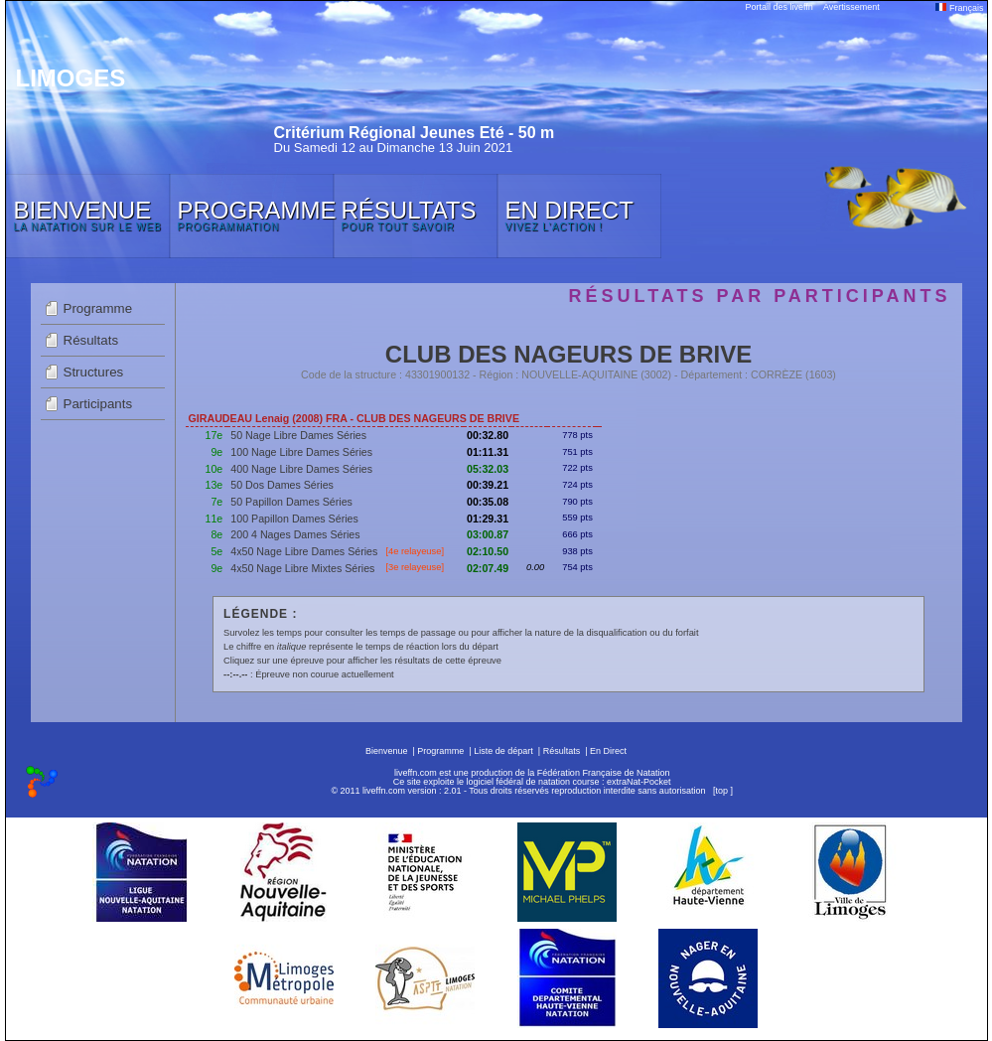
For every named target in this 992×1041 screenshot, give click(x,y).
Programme (98, 308)
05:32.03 (487, 469)
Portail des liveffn (779, 7)
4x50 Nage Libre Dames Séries (303, 551)
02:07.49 (487, 568)
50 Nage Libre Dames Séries (298, 435)
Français (959, 8)
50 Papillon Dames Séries (291, 502)
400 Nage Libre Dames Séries (301, 469)
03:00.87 (487, 534)
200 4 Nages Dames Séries (294, 534)
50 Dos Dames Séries (282, 485)
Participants (98, 403)
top (721, 791)
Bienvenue (386, 751)
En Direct (608, 751)
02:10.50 (487, 551)
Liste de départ (503, 751)
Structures (94, 372)
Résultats (91, 340)
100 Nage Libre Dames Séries (301, 452)
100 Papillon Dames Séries (294, 518)
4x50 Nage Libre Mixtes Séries (302, 568)
